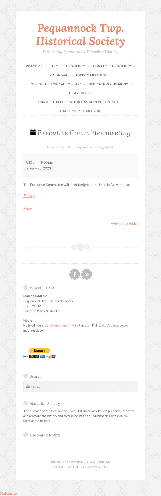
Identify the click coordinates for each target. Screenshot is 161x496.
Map (29, 196)
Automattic (96, 466)
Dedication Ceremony (108, 84)
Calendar (59, 75)
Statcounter (9, 493)
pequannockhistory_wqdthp (95, 147)
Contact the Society (112, 66)
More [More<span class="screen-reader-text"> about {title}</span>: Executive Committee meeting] (27, 208)
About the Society (68, 66)
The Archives (78, 93)
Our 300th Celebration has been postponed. (78, 102)
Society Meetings (91, 75)
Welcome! (35, 66)
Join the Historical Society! (55, 84)
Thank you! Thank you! (81, 111)
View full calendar (124, 223)
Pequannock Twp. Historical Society (80, 34)
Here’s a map (110, 325)
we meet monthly (62, 325)
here (47, 420)
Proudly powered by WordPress (80, 462)
